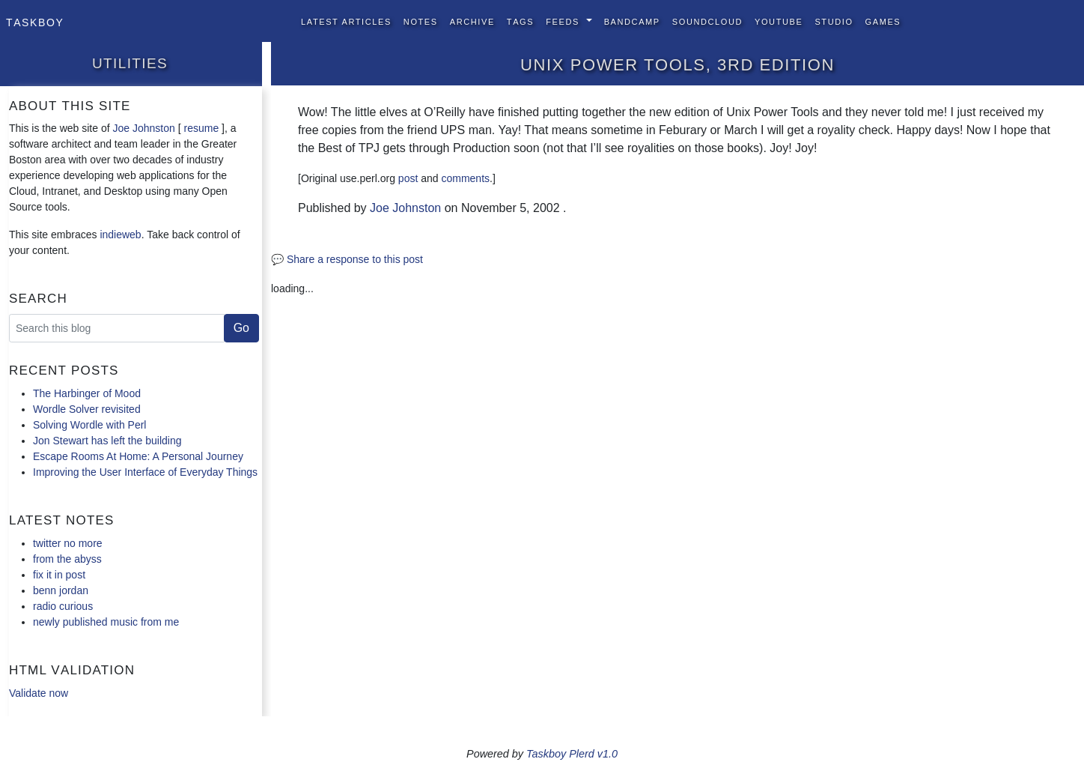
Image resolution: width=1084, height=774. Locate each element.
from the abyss (67, 559)
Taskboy (35, 21)
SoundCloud (707, 20)
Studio (833, 20)
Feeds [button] (564, 20)
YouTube (779, 20)
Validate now (38, 693)
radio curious (63, 606)
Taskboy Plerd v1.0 (572, 754)
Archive (472, 20)
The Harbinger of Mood (87, 393)
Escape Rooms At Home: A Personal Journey (138, 456)
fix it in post (59, 575)
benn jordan (60, 590)
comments (465, 178)
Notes (421, 20)
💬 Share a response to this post (347, 259)
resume (201, 128)
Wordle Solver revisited (87, 409)
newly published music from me (106, 622)
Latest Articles (346, 20)
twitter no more (68, 543)
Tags (520, 20)
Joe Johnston (144, 128)
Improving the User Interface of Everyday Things (145, 472)
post (408, 178)
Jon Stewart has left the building (107, 441)
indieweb (120, 235)
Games (883, 20)
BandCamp (632, 20)
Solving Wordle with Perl (89, 425)
